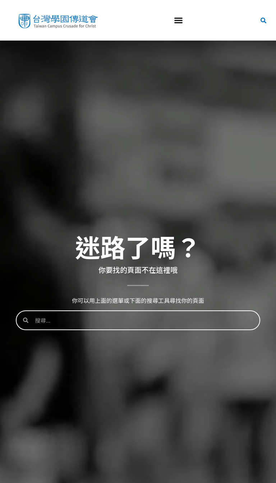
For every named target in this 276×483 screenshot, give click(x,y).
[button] (178, 20)
